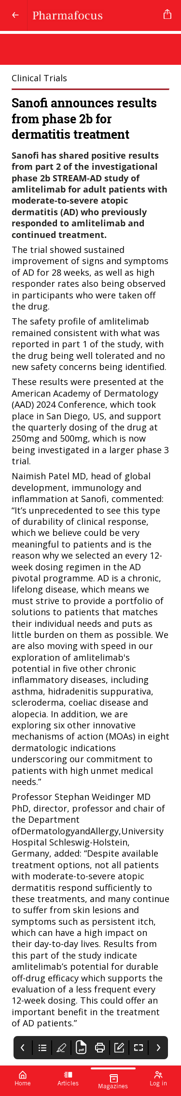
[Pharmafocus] (93, 15)
